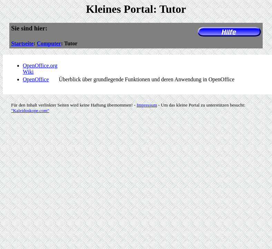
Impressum (147, 105)
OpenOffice (36, 79)
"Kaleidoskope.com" (30, 110)
